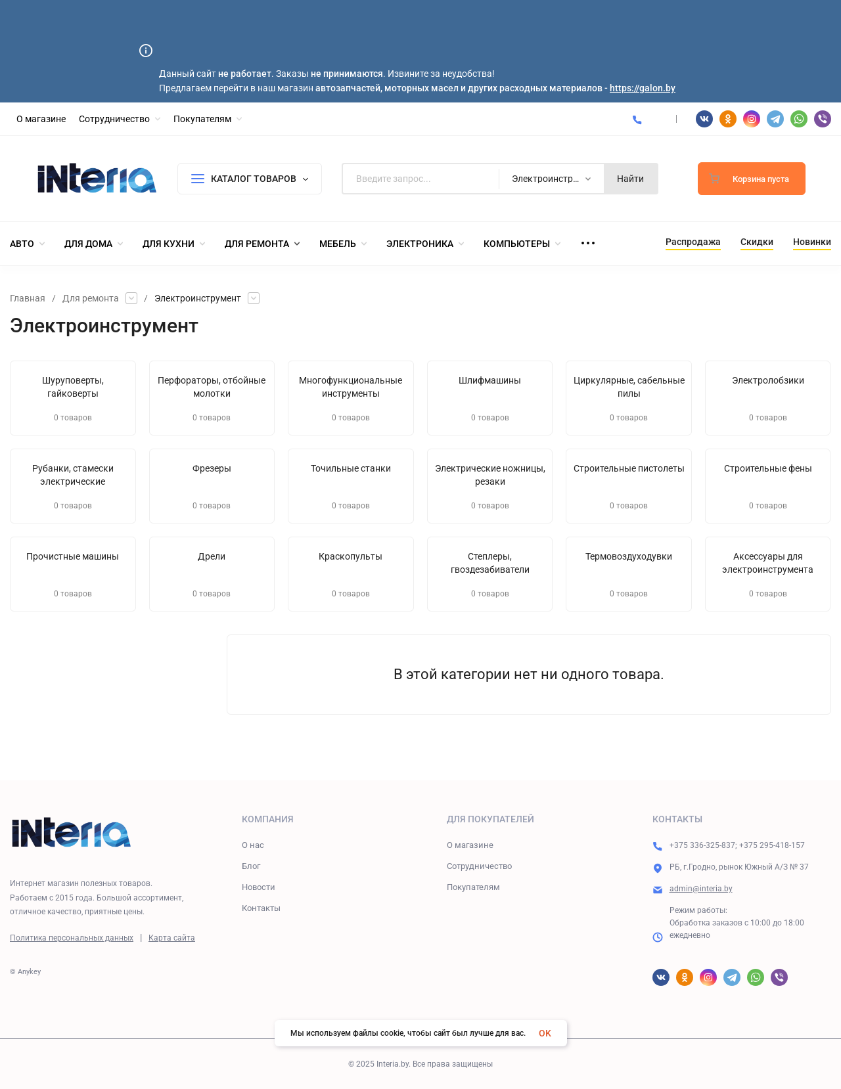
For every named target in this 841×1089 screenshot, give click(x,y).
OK (545, 1033)
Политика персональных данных (71, 938)
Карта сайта (171, 938)
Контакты (261, 908)
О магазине (470, 845)
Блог (251, 866)
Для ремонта (90, 298)
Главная (27, 298)
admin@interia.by (701, 888)
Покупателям (473, 887)
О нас (253, 845)
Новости (258, 887)
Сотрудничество (479, 866)
